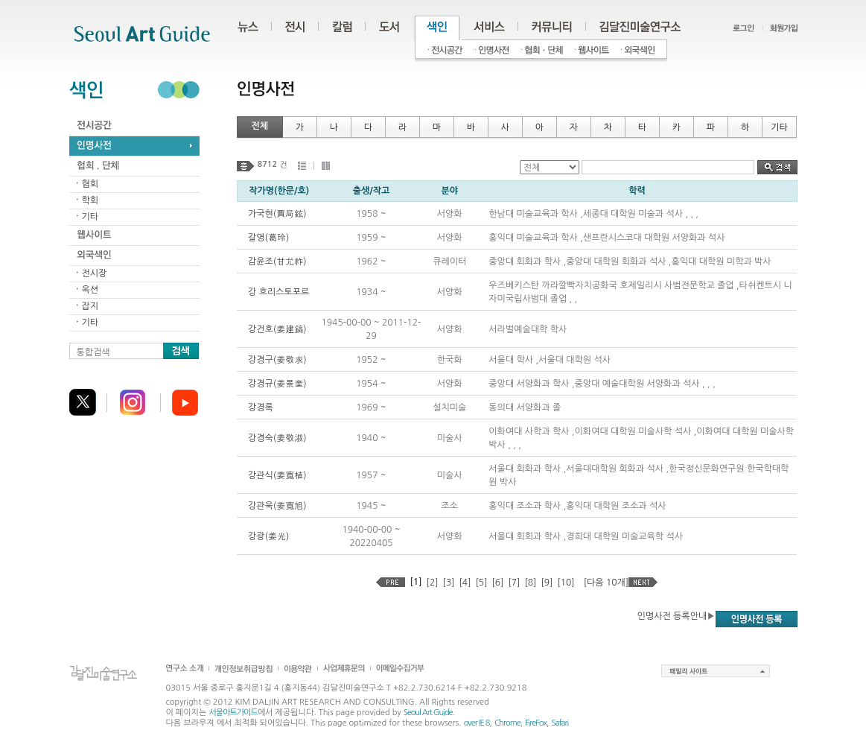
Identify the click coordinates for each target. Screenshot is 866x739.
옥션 (90, 289)
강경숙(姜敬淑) (277, 438)
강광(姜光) (268, 536)
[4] (465, 582)
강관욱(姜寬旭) (277, 505)
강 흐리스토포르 (278, 292)
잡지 (90, 306)
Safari (559, 723)
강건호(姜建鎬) (277, 329)
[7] (514, 582)
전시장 (94, 273)
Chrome (507, 723)
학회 (90, 200)
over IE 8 (477, 723)
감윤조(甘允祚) (277, 261)
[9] (547, 582)
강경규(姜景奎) (277, 383)
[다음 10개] (606, 582)
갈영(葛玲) (268, 237)
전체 (260, 125)
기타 (90, 216)
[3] (449, 582)
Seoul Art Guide (428, 712)
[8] (530, 582)
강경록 (260, 407)
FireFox (536, 723)
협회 (90, 184)
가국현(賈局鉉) (277, 213)
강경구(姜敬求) (277, 359)
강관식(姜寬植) (277, 475)
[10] (565, 582)
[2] (433, 582)
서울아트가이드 (232, 712)
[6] (497, 582)
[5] (482, 582)
